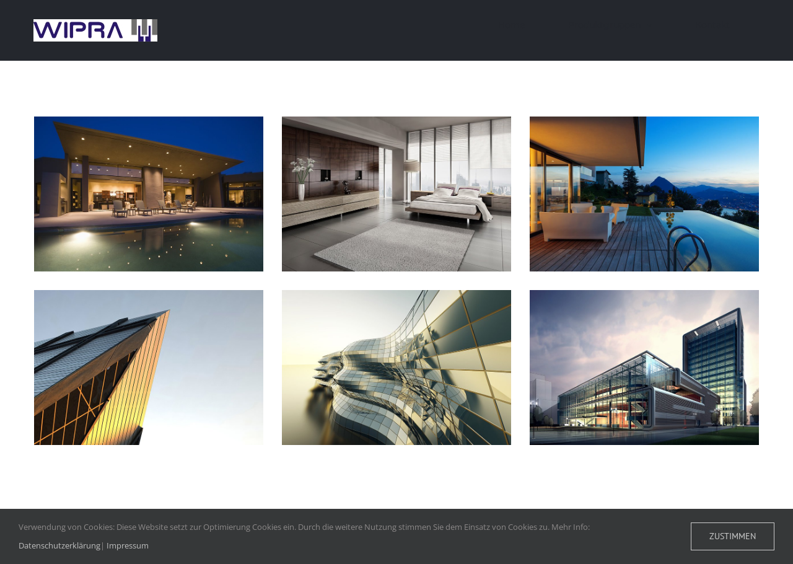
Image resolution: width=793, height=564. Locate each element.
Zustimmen (732, 536)
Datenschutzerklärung (59, 545)
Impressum (128, 545)
